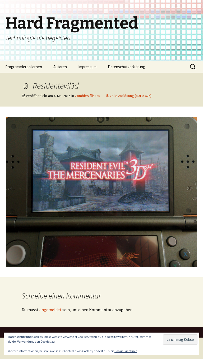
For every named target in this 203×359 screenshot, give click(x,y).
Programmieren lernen (23, 66)
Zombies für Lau (87, 95)
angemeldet (50, 309)
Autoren (60, 66)
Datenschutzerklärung (126, 66)
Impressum (87, 66)
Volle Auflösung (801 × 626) (130, 95)
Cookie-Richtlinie (125, 351)
